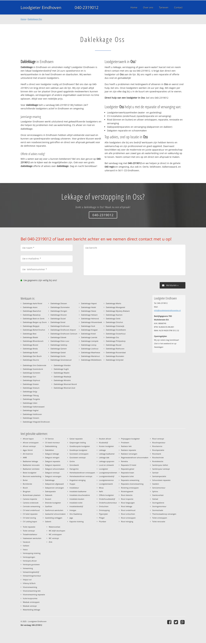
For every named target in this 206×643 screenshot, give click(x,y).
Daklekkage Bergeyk (31, 326)
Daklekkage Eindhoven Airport (63, 330)
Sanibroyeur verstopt (161, 469)
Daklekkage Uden (30, 403)
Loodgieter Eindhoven (41, 7)
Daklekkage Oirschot (114, 322)
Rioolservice (157, 446)
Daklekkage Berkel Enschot (34, 330)
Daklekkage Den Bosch (32, 356)
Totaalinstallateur (30, 534)
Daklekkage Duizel (58, 318)
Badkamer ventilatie (31, 469)
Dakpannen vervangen (54, 488)
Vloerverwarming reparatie (34, 594)
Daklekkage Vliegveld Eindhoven (36, 422)
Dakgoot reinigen (52, 457)
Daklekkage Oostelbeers (116, 330)
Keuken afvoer (105, 438)
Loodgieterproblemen (108, 472)
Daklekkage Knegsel (89, 330)
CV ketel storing (29, 518)
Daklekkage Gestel (58, 352)
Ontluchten (103, 506)
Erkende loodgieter (53, 502)
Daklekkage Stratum (31, 388)
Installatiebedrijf (76, 506)
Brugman (26, 491)
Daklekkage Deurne (31, 360)
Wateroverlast (54, 527)
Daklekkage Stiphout (31, 380)
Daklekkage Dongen (59, 311)
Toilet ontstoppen (159, 518)
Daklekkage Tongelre (31, 399)
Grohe (72, 461)
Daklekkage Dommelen (60, 307)
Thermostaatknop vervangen (164, 514)
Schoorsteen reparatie (161, 480)
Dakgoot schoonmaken (54, 469)
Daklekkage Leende (89, 337)
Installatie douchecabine (80, 495)
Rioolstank (156, 454)
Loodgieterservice (106, 480)
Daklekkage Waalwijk (62, 376)
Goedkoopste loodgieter (80, 446)
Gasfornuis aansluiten (54, 510)
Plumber (102, 521)
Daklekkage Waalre (61, 373)
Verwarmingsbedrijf (31, 572)
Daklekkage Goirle (58, 356)
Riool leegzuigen (128, 502)
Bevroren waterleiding (32, 476)
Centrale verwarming (31, 506)
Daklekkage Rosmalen (115, 356)
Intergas (73, 510)
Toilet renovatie (158, 521)
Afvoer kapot (28, 438)
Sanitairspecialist (159, 476)
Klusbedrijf (103, 442)
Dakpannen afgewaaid (54, 484)
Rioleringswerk (127, 491)
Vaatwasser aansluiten (32, 538)
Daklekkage (50, 480)
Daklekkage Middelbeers (91, 360)
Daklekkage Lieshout (89, 348)
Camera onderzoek (30, 502)
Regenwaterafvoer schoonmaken (134, 457)
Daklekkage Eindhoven (60, 326)
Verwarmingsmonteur (32, 575)
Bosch (25, 488)
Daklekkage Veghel (30, 410)
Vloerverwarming (30, 587)
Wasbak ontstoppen (31, 602)
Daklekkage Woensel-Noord (65, 384)
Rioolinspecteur (158, 442)
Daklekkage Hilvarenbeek (91, 322)
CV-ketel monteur (52, 442)
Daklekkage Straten (31, 384)
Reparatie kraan (127, 472)
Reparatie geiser (127, 469)
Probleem (125, 442)
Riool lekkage (126, 506)
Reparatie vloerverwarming (132, 484)
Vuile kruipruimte (30, 598)
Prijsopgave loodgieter (130, 438)
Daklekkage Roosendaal (116, 352)
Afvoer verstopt (29, 446)
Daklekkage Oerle (113, 318)
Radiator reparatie (128, 450)
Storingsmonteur (159, 506)
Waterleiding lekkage (31, 609)
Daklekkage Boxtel (30, 345)
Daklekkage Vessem (31, 418)
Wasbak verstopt (30, 606)
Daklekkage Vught (61, 369)
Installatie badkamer (78, 491)
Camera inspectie (30, 499)
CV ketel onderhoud (31, 510)
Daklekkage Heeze (88, 311)
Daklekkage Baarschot (32, 311)
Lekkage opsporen (106, 461)
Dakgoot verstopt (52, 472)
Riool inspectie (127, 499)
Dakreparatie (50, 491)
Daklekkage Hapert (89, 303)
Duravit (48, 499)
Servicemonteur (158, 488)
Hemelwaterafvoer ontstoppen (82, 472)
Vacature (26, 542)
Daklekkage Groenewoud (61, 360)
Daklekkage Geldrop (59, 345)
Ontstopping (104, 510)
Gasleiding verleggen (53, 518)
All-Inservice (28, 454)
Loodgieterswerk (106, 484)
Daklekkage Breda (30, 348)
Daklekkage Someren (31, 373)
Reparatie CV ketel (128, 465)
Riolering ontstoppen (130, 488)
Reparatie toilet (127, 476)
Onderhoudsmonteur (108, 502)
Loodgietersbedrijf (106, 476)
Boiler (25, 480)
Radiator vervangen (129, 454)
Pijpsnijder (103, 514)
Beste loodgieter (29, 472)
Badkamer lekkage (30, 461)
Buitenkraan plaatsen (32, 495)
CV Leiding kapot (30, 521)
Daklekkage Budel (30, 352)
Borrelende (27, 484)
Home (23, 19)
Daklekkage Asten (30, 307)
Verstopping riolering (31, 553)
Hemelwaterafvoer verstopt (81, 476)
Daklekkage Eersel (58, 322)
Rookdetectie (157, 461)
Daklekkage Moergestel (115, 307)
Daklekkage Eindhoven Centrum (64, 333)
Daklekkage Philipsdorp (116, 341)
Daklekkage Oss (35, 19)
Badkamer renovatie (31, 465)
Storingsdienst (158, 502)
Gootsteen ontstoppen (79, 454)
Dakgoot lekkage (52, 454)
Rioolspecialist (158, 450)
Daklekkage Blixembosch (33, 341)
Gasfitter (48, 506)
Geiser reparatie (76, 438)
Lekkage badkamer (107, 454)
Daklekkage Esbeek (58, 337)
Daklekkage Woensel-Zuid (64, 388)
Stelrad (155, 499)
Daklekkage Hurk (88, 326)
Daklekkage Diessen (59, 303)
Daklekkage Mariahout (90, 356)
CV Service (49, 438)
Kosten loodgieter (106, 446)
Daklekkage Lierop (88, 345)
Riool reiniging (127, 521)
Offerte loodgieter (106, 495)
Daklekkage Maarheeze (90, 352)
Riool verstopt (158, 438)
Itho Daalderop (76, 514)
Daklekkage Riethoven (115, 348)
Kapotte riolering (77, 521)
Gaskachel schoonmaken (55, 514)
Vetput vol (27, 579)
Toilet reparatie (29, 527)
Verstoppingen (29, 557)
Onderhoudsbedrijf (107, 499)
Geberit (48, 521)
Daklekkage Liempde (89, 341)
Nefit (101, 491)
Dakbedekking (51, 446)
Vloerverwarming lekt (32, 591)
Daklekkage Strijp (30, 391)
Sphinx (155, 491)
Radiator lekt (126, 446)
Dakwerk (48, 495)
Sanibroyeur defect (160, 465)
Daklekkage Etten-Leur (60, 341)
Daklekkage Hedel (88, 307)
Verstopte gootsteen (31, 564)
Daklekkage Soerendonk (33, 369)
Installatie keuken (77, 499)
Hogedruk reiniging (77, 480)
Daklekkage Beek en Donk (33, 318)
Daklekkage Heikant (89, 315)
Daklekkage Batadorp (32, 315)
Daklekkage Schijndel (114, 360)
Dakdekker (49, 450)
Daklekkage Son (29, 376)
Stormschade (157, 510)
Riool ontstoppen (128, 518)
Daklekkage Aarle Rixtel (32, 303)
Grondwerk (74, 465)
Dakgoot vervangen (53, 476)
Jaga (71, 518)
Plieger (102, 518)
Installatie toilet (76, 502)
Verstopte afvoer (30, 561)
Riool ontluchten (128, 514)
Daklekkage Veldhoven (32, 414)
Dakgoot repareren (53, 465)
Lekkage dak (104, 457)
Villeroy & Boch (29, 583)
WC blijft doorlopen (57, 530)
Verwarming (28, 568)
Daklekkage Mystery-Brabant (118, 311)
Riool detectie (126, 495)
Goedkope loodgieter (78, 450)
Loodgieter (103, 469)
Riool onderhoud (128, 510)
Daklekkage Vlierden (62, 365)
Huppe (72, 484)
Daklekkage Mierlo (113, 303)
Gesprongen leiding (78, 442)
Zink (50, 542)
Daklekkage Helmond (90, 318)
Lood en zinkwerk (106, 465)
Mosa (101, 488)
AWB (25, 457)
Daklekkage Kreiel (88, 333)
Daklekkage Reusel (113, 345)
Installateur (74, 488)
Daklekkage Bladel (30, 337)
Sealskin (155, 484)
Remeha (124, 461)
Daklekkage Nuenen (114, 315)
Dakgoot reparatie (52, 461)
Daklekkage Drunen (59, 315)
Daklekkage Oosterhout (116, 333)
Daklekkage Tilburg (31, 395)
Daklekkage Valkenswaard (33, 406)
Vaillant (26, 545)
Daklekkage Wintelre (62, 380)
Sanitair (155, 472)
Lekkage (102, 450)
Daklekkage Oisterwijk (115, 326)
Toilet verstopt (29, 530)
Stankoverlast (158, 495)
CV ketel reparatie (30, 514)
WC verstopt (54, 538)
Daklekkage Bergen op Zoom (35, 322)
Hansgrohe (74, 469)
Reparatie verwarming (130, 480)
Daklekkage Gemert (59, 348)
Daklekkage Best (29, 333)
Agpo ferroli (28, 450)
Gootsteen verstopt (78, 457)
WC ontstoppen (55, 534)
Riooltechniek (158, 457)
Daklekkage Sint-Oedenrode (34, 365)
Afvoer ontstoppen (31, 442)
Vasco (25, 549)
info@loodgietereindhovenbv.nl (167, 310)
